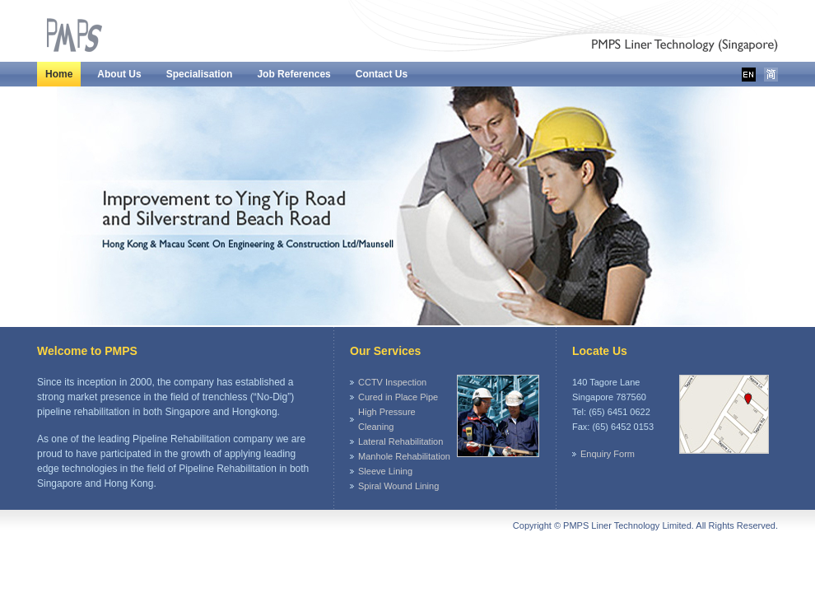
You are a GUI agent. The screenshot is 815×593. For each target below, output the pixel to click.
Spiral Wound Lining (398, 486)
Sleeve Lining (385, 471)
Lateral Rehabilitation (400, 441)
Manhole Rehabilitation (404, 456)
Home (58, 74)
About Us (119, 74)
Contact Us (382, 74)
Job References (293, 74)
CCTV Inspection (392, 382)
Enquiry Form (607, 454)
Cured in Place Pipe (398, 397)
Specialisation (199, 74)
